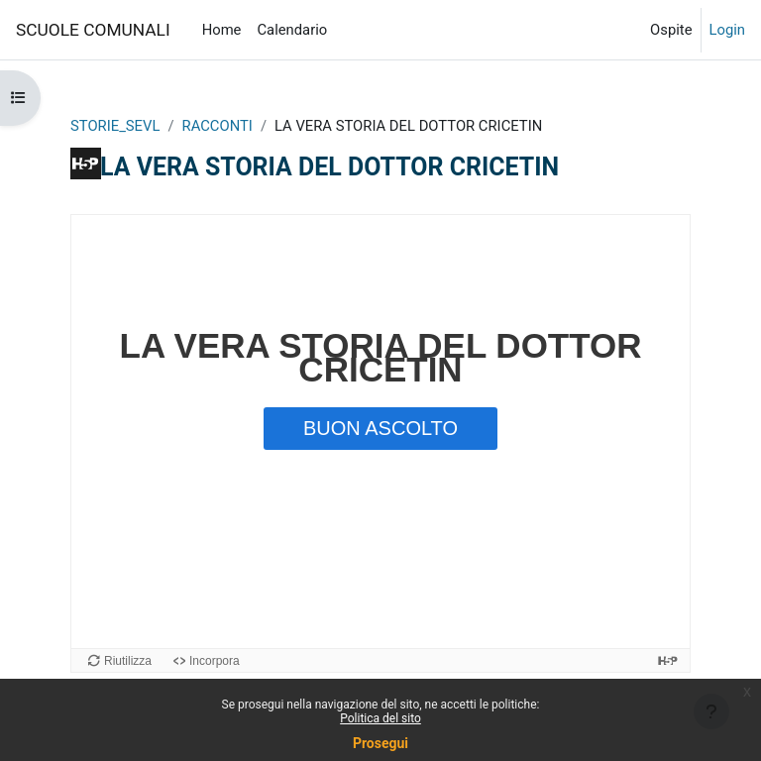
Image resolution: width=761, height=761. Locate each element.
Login (727, 30)
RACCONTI (217, 126)
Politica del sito (380, 718)
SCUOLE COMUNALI (93, 30)
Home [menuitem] (222, 30)
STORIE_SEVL (115, 126)
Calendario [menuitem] (292, 30)
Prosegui (380, 743)
